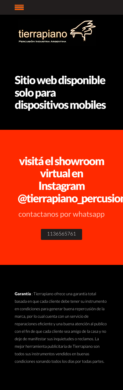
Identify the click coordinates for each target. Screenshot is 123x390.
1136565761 (61, 234)
